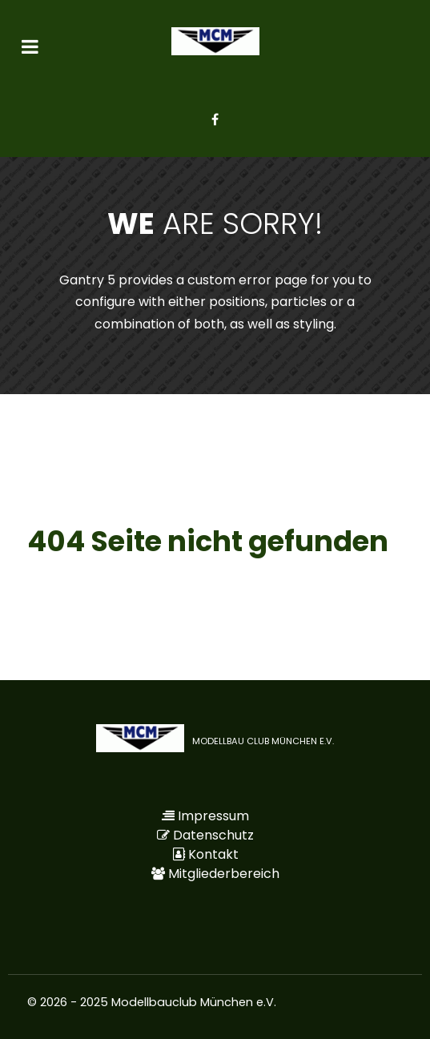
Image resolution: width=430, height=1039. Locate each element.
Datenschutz (213, 835)
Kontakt (213, 854)
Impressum (213, 816)
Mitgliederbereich (223, 873)
